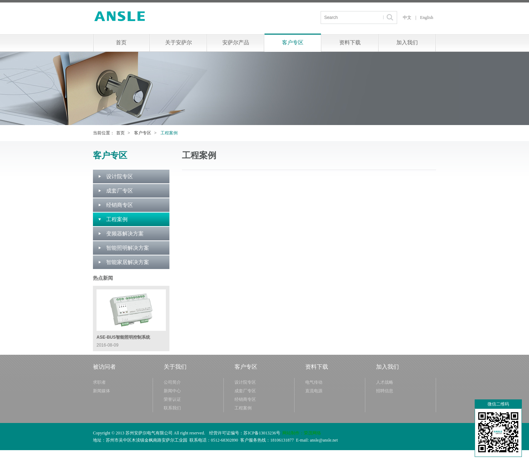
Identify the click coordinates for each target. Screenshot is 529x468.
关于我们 (175, 367)
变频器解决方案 (125, 234)
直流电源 (313, 390)
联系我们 (172, 407)
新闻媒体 (101, 390)
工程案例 (117, 219)
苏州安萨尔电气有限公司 (120, 16)
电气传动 (313, 382)
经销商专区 (119, 205)
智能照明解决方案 (127, 248)
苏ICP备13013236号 (261, 432)
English (426, 17)
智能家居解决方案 (127, 262)
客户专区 (292, 42)
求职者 (99, 382)
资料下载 (350, 42)
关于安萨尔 (178, 42)
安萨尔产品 (235, 42)
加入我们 (407, 42)
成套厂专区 (119, 191)
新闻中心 (172, 390)
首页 (121, 42)
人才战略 (384, 382)
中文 (407, 17)
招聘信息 (384, 390)
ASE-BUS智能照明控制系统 (123, 337)
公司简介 (172, 382)
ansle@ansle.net (324, 440)
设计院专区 (119, 176)
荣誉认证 (172, 399)
